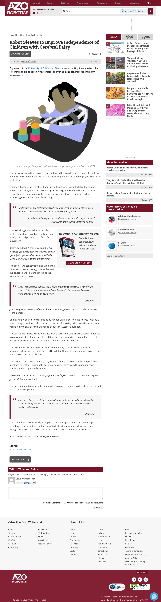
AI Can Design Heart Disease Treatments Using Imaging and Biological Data (137, 47)
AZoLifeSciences (45, 543)
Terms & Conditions (134, 551)
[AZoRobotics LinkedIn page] (34, 13)
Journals (73, 554)
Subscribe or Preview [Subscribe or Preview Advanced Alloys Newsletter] (127, 228)
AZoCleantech (14, 536)
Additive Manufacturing (129, 211)
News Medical (44, 540)
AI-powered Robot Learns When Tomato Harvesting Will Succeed (139, 75)
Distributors (102, 547)
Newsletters (130, 540)
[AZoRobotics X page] (41, 13)
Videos (100, 529)
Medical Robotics (35, 35)
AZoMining (13, 547)
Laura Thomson (29, 61)
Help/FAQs (102, 554)
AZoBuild (12, 543)
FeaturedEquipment (145, 37)
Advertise (129, 547)
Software (101, 533)
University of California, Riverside (46, 68)
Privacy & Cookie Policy (135, 554)
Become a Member (134, 533)
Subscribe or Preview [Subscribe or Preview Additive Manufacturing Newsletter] (127, 214)
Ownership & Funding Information (135, 563)
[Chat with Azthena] (154, 596)
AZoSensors (43, 529)
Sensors (122, 238)
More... (148, 3)
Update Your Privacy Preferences (29, 598)
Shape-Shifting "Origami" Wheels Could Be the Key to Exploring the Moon (139, 62)
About (72, 529)
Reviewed (96, 54)
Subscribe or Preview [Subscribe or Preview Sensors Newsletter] (127, 241)
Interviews (74, 543)
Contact (128, 543)
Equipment (75, 540)
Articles (73, 536)
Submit (97, 507)
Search (128, 536)
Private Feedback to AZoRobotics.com (85, 502)
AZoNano (12, 533)
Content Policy (131, 558)
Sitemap (101, 558)
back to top (142, 572)
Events (100, 540)
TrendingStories (113, 37)
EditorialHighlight (129, 37)
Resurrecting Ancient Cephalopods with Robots (127, 190)
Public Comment (53, 502)
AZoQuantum (44, 533)
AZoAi (40, 536)
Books (72, 551)
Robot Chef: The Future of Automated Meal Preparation (128, 165)
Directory (74, 547)
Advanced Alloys (126, 225)
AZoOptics (13, 540)
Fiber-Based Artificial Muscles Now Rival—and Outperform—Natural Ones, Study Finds (139, 107)
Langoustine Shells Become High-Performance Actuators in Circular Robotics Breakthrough (139, 93)
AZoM (10, 529)
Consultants (102, 551)
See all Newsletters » (116, 251)
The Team (102, 561)
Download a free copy (79, 262)
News (22, 35)
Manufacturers (104, 543)
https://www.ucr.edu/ (21, 449)
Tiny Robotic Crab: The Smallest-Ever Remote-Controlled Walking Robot (125, 178)
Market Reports (104, 536)
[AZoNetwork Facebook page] (38, 13)
